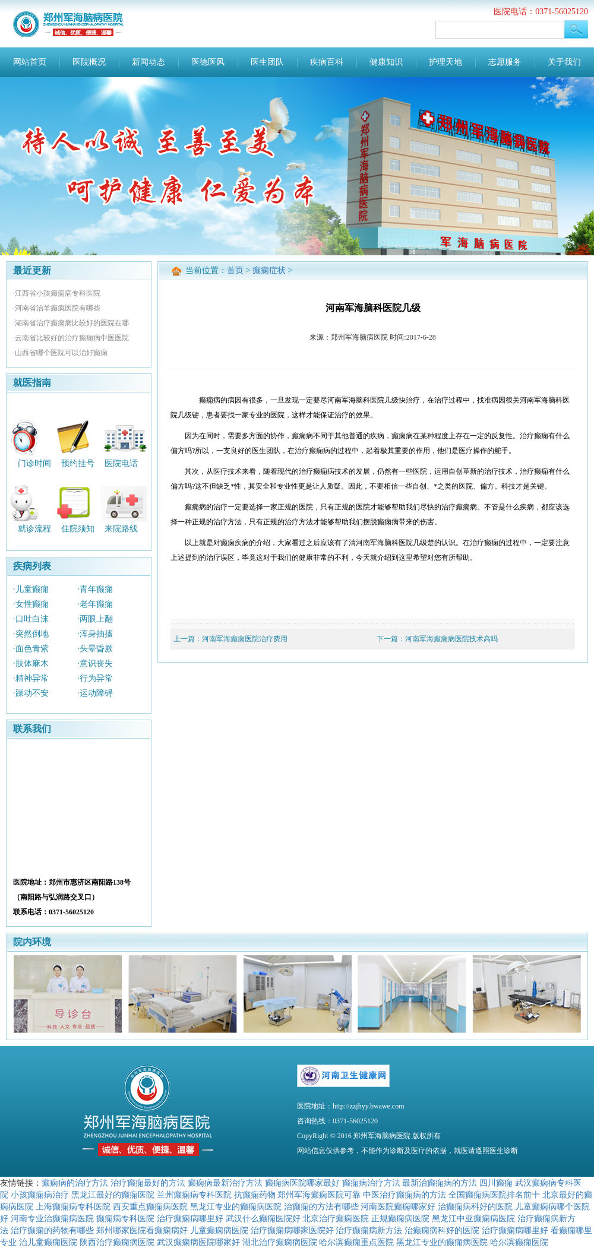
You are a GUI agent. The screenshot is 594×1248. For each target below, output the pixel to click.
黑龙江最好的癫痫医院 (112, 1194)
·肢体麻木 (31, 663)
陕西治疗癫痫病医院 (117, 1242)
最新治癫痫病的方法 (439, 1182)
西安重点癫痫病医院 (150, 1206)
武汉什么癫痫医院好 (263, 1218)
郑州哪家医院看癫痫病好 (142, 1230)
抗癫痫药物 (255, 1194)
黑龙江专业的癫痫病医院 (236, 1206)
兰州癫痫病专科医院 (194, 1194)
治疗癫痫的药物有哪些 (52, 1230)
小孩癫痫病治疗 (40, 1194)
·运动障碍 (95, 693)
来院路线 (121, 528)
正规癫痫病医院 (400, 1218)
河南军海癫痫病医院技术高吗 (451, 639)
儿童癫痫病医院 (219, 1230)
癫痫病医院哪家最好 (302, 1182)
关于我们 (564, 62)
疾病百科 (326, 62)
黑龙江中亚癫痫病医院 (473, 1218)
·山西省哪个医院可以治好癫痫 (60, 353)
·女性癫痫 (31, 604)
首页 (235, 270)
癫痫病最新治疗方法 (225, 1182)
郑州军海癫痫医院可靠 (319, 1194)
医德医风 (208, 62)
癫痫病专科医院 (125, 1218)
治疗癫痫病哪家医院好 (292, 1230)
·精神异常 (31, 678)
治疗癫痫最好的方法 (147, 1182)
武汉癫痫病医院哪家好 (198, 1242)
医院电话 (121, 463)
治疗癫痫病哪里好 (190, 1218)
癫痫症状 (269, 270)
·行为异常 (95, 678)
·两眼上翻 (95, 619)
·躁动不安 (31, 693)
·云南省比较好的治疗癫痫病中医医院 (71, 338)
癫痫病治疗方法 (371, 1182)
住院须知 (77, 528)
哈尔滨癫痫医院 (519, 1242)
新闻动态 (148, 62)
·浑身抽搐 (95, 633)
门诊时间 (34, 463)
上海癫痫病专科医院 (73, 1206)
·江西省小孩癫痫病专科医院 (56, 293)
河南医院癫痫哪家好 (398, 1206)
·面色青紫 (31, 648)
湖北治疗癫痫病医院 (279, 1242)
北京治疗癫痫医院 (335, 1218)
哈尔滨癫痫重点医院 (356, 1242)
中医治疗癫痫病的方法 (404, 1194)
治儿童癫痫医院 (48, 1242)
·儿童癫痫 (31, 589)
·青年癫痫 (95, 589)
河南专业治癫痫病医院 (52, 1218)
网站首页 (29, 62)
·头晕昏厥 (95, 648)
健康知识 (386, 62)
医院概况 (89, 62)
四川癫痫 (496, 1182)
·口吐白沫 (31, 619)
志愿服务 (505, 62)
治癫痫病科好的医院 (475, 1206)
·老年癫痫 (95, 604)
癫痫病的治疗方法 (75, 1182)
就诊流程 (34, 528)
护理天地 (445, 62)
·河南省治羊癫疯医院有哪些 (56, 308)
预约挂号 (77, 463)
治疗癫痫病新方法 (369, 1230)
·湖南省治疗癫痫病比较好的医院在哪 (71, 323)
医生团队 (267, 62)
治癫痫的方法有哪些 (321, 1206)
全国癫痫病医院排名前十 (494, 1194)
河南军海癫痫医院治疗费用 (244, 639)
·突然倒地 (31, 633)
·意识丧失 (95, 663)
